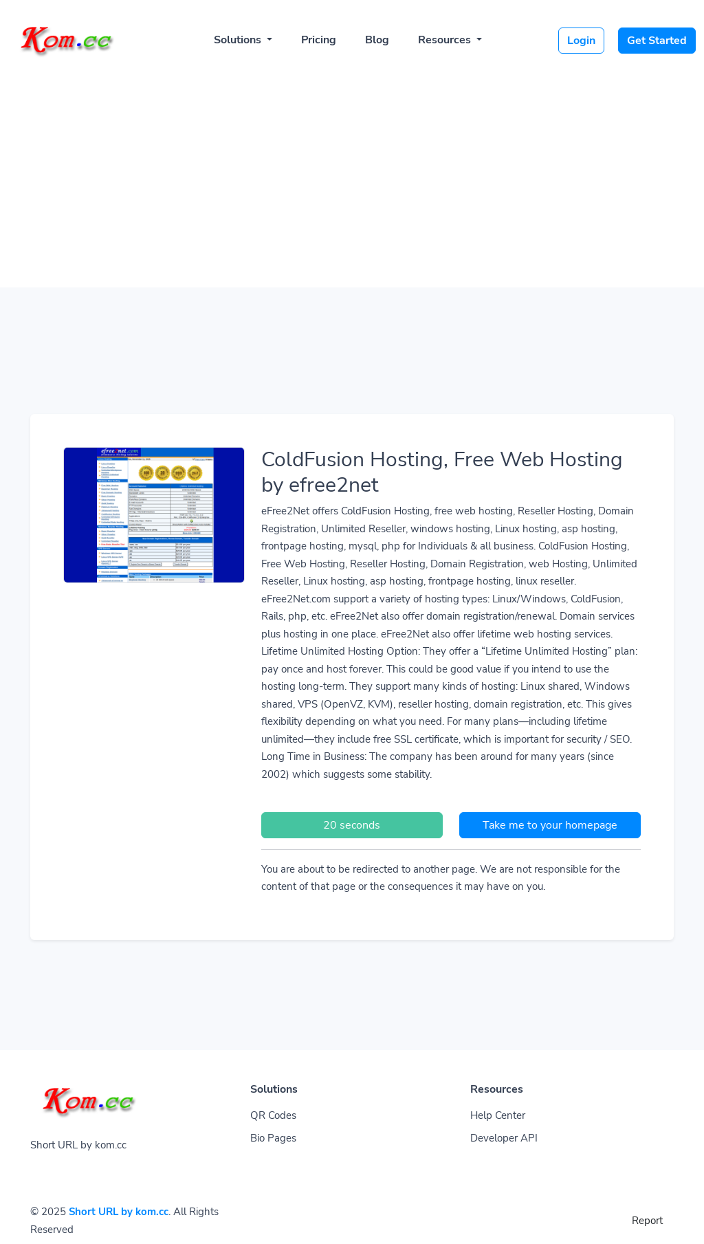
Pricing (318, 39)
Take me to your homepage (550, 825)
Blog (377, 39)
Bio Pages (273, 1138)
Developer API (504, 1138)
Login (581, 40)
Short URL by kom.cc (118, 1212)
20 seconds (351, 825)
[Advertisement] (352, 173)
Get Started (657, 40)
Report (647, 1220)
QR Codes (273, 1115)
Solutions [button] (239, 39)
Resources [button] (446, 39)
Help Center (497, 1115)
